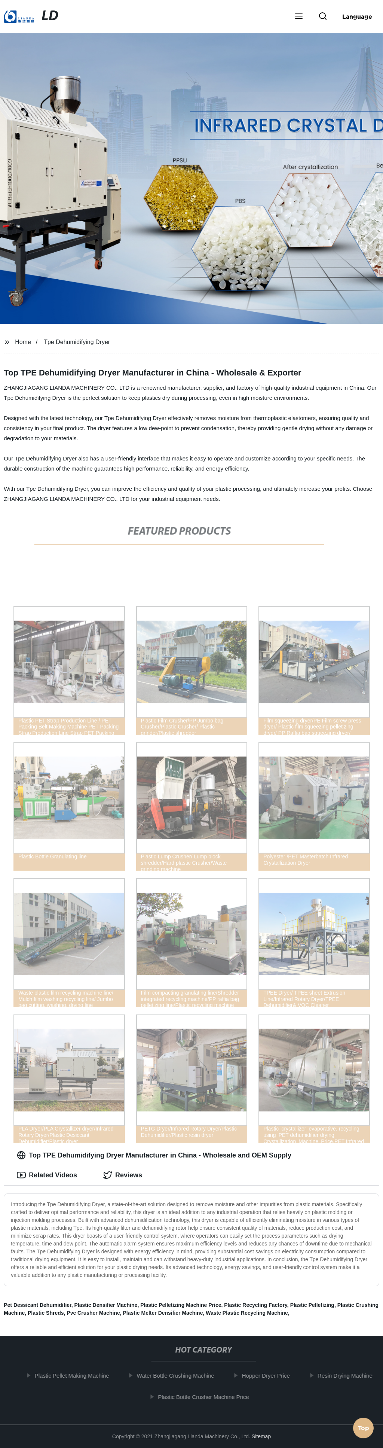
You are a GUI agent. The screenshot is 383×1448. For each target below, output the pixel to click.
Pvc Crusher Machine (93, 1313)
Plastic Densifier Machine (106, 1305)
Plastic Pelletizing (312, 1305)
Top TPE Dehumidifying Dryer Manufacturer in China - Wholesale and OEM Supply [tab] (154, 1155)
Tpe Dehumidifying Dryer (77, 342)
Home (23, 342)
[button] (299, 17)
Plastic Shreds (46, 1313)
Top (363, 1428)
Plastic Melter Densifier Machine (163, 1313)
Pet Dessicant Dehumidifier (37, 1305)
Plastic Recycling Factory (255, 1305)
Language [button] (357, 16)
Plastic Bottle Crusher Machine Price (208, 1396)
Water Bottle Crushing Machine (180, 1375)
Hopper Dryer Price (271, 1375)
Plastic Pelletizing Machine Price (180, 1305)
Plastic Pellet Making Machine (76, 1375)
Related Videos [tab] (47, 1175)
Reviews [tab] (122, 1175)
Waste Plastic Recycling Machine (247, 1313)
